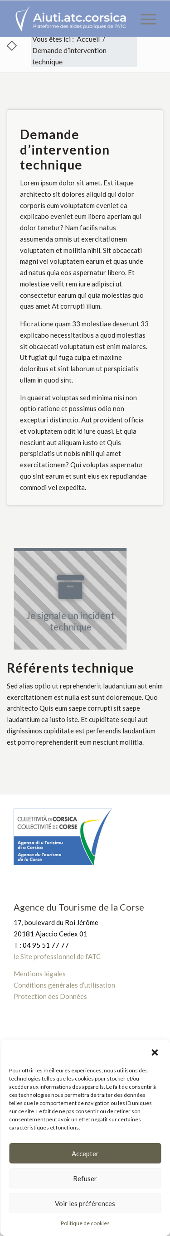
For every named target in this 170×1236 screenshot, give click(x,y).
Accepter (85, 1153)
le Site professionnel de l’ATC (57, 956)
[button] (155, 1052)
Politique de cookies (85, 1223)
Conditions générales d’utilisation (64, 985)
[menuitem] (143, 18)
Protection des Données (50, 996)
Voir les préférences (85, 1203)
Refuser (85, 1178)
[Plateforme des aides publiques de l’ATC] (71, 18)
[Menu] (143, 18)
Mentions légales (40, 973)
